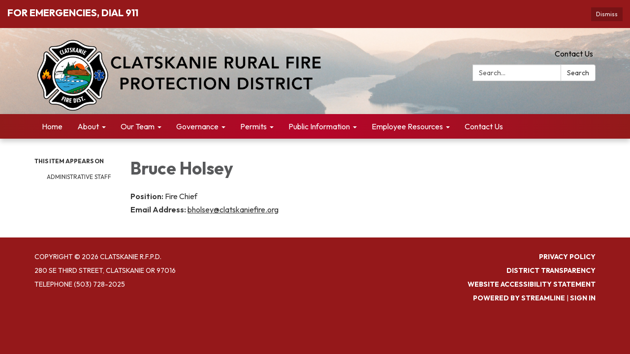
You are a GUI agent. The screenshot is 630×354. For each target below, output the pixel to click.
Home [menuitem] (52, 126)
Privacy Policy (567, 256)
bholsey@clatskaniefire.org (233, 209)
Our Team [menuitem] (138, 126)
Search (578, 72)
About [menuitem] (88, 126)
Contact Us (574, 54)
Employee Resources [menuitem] (407, 126)
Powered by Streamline (519, 298)
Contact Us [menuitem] (484, 126)
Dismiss (607, 14)
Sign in (583, 298)
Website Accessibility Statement (532, 284)
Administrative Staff (79, 176)
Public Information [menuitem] (319, 126)
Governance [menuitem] (197, 126)
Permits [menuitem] (253, 126)
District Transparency (551, 270)
